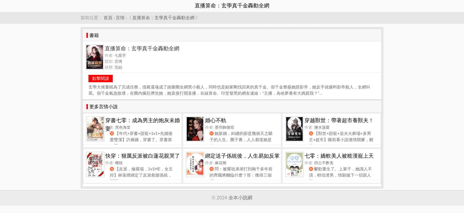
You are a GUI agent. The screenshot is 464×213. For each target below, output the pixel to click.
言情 (120, 17)
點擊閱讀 (100, 78)
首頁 (108, 17)
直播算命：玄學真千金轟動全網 (163, 17)
